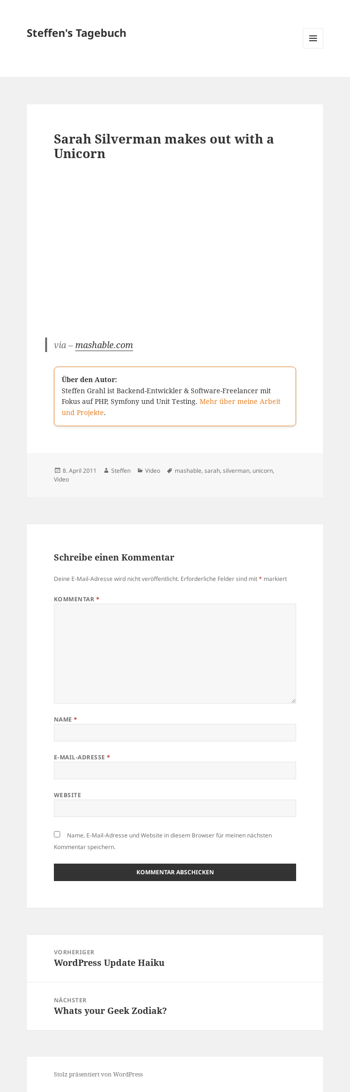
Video (152, 470)
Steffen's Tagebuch (76, 32)
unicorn (262, 470)
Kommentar (77, 599)
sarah (212, 470)
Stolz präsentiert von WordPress (98, 1074)
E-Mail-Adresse (82, 757)
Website (67, 795)
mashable (188, 470)
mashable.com (104, 345)
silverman (236, 470)
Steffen (121, 470)
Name (66, 719)
